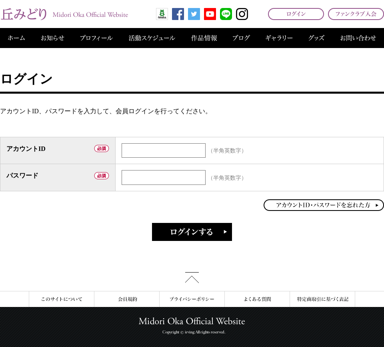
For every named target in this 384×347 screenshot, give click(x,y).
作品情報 (204, 38)
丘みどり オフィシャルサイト (64, 14)
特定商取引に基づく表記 (322, 299)
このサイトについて (61, 299)
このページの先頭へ (192, 277)
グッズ (316, 38)
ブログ (241, 38)
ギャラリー (279, 38)
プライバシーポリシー (191, 299)
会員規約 (126, 299)
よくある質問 (257, 299)
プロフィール (96, 38)
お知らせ (52, 38)
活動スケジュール (152, 38)
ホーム (16, 38)
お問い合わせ (358, 38)
